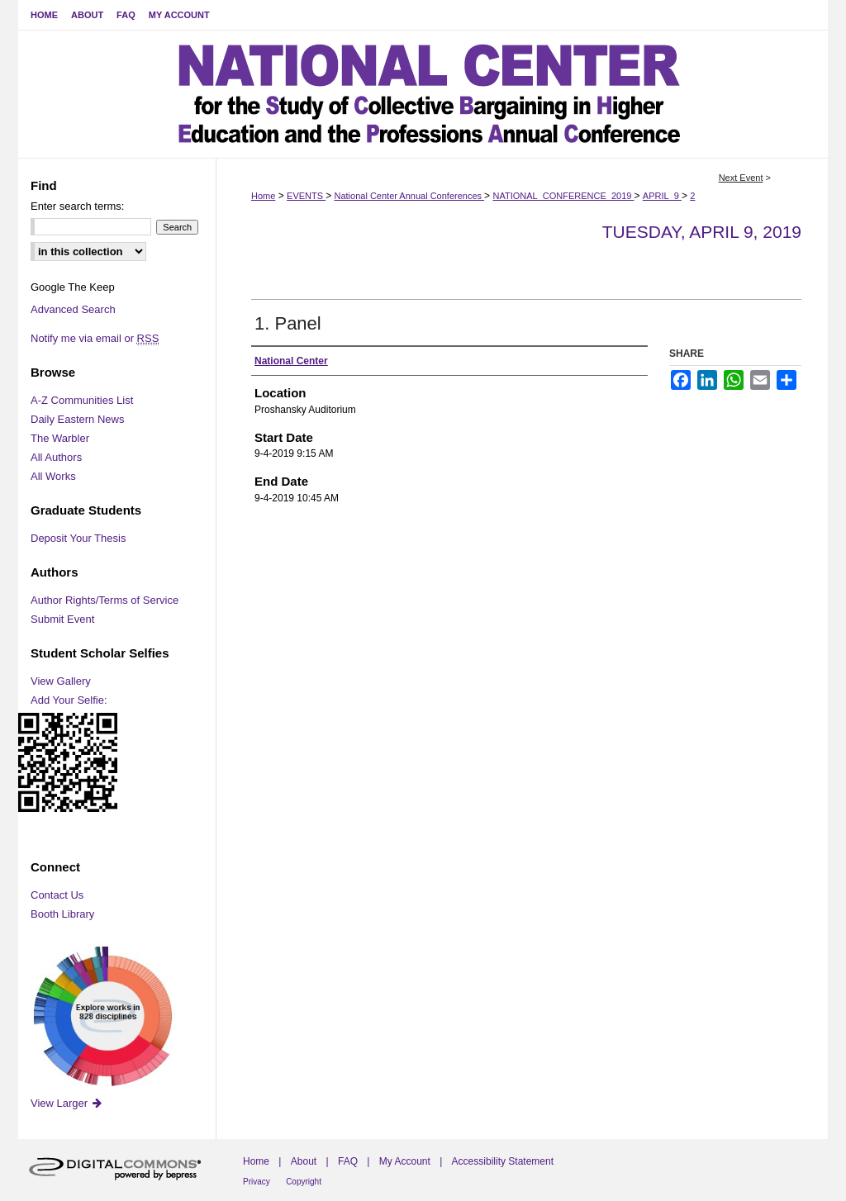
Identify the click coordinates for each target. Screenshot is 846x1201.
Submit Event (62, 619)
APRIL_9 (662, 196)
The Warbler (60, 438)
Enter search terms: (77, 206)
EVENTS (306, 196)
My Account (404, 1161)
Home (263, 196)
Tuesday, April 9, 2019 (701, 231)
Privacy (256, 1181)
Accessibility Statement (503, 1161)
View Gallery (61, 681)
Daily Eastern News (77, 419)
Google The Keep (73, 287)
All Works (53, 476)
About (303, 1161)
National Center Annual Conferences (409, 196)
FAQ (348, 1161)
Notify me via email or (95, 338)
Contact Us (57, 895)
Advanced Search (73, 309)
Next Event (741, 178)
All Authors (56, 457)
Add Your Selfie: (69, 700)
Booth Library (62, 914)
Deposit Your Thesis (78, 538)
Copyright (303, 1181)
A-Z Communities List (82, 400)
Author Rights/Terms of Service (104, 600)
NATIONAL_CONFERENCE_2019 (563, 196)
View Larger (67, 1103)
